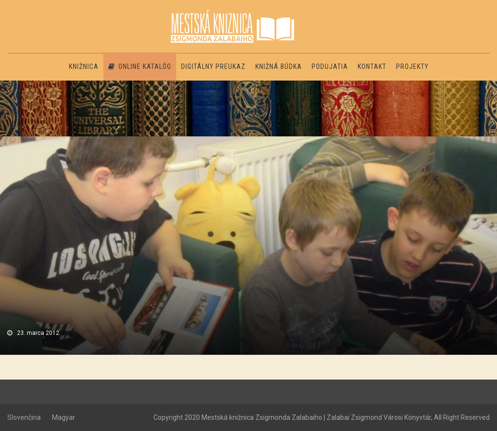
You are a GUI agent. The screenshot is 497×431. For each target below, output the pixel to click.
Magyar (63, 417)
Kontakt (372, 66)
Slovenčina (24, 417)
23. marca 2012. (39, 333)
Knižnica (84, 66)
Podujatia (330, 66)
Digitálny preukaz (213, 66)
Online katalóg (139, 66)
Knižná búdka (278, 66)
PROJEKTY (412, 66)
